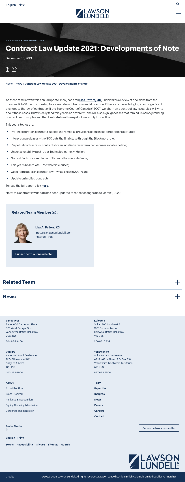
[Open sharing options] (14, 69)
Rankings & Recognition (19, 399)
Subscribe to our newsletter (34, 254)
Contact (99, 416)
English (11, 5)
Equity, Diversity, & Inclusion (22, 405)
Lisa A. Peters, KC (47, 227)
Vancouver (12, 320)
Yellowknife (101, 352)
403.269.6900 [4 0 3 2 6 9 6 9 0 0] (14, 372)
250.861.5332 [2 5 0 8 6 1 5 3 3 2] (102, 341)
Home (9, 83)
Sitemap (53, 444)
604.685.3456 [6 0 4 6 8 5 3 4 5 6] (14, 341)
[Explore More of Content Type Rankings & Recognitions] (25, 40)
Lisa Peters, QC (90, 100)
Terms (10, 444)
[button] (177, 4)
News (19, 83)
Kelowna (99, 320)
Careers (99, 411)
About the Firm (14, 388)
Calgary (10, 352)
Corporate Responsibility (20, 410)
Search (65, 444)
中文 (22, 5)
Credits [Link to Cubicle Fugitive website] (10, 476)
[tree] (92, 289)
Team (97, 383)
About (10, 383)
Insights (99, 394)
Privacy (40, 444)
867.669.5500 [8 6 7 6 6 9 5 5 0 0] (102, 372)
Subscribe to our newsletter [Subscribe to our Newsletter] (159, 428)
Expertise (100, 388)
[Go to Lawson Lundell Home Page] (92, 13)
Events (98, 405)
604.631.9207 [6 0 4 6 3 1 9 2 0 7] (44, 237)
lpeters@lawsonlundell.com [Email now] (53, 233)
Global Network (14, 394)
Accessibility (25, 444)
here (45, 185)
